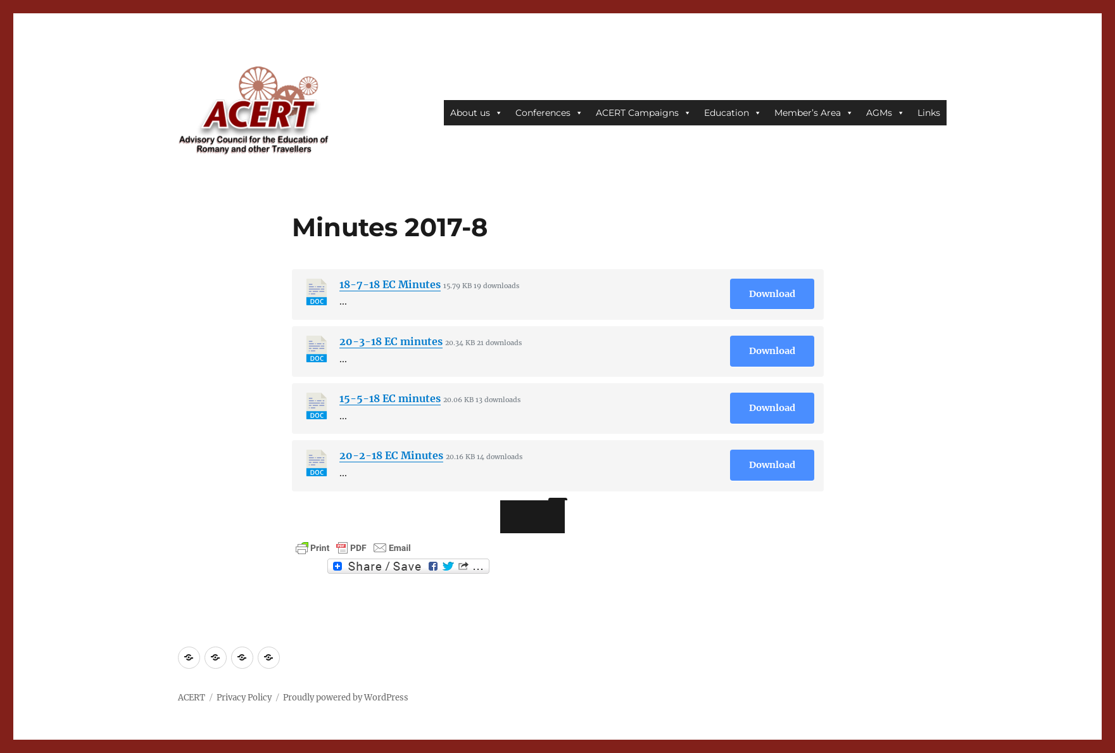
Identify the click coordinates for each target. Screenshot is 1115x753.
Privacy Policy (244, 697)
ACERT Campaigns (643, 112)
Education (733, 112)
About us (476, 112)
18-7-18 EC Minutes (390, 284)
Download (772, 294)
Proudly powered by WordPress (345, 697)
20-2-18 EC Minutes (391, 455)
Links (928, 112)
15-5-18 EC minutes (390, 398)
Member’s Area (814, 112)
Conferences (549, 112)
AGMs (885, 112)
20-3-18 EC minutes (391, 341)
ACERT (191, 697)
